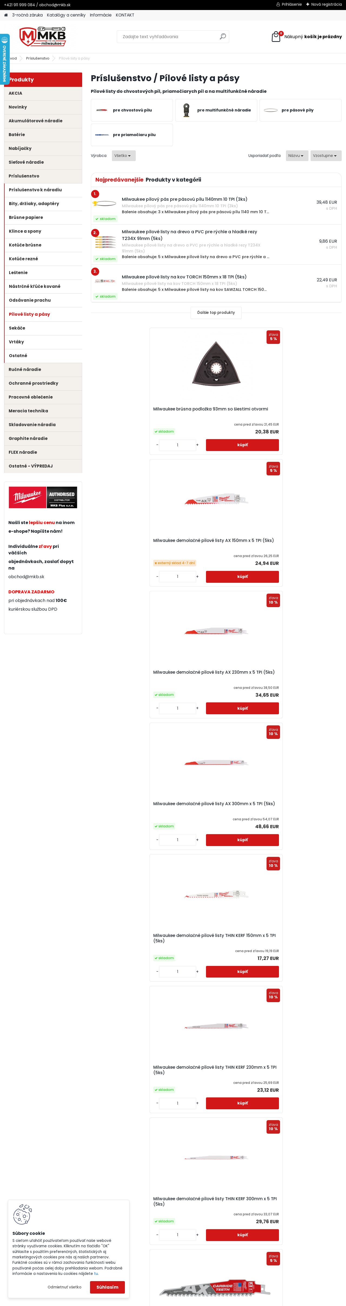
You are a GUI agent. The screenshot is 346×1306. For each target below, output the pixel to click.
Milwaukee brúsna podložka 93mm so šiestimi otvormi (126, 411)
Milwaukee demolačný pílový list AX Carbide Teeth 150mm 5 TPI (214, 675)
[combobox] (297, 155)
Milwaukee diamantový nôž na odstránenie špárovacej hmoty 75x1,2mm (297, 809)
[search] (223, 38)
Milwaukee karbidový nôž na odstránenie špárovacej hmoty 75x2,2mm (213, 944)
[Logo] (41, 36)
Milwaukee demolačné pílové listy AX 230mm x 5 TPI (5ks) (299, 411)
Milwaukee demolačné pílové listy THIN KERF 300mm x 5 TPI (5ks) (132, 675)
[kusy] (110, 445)
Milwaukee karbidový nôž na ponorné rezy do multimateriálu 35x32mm (297, 944)
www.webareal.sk (195, 1301)
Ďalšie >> (250, 1139)
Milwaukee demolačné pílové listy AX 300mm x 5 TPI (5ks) (132, 543)
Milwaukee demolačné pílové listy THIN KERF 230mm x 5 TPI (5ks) (299, 543)
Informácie (101, 15)
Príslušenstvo (37, 58)
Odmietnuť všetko (64, 1287)
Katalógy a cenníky (66, 15)
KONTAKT (125, 15)
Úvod (12, 58)
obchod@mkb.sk (26, 577)
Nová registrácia (326, 4)
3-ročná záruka (27, 15)
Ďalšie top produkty (216, 312)
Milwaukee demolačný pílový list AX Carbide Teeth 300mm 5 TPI (131, 807)
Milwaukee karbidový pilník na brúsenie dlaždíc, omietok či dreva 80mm (211, 1079)
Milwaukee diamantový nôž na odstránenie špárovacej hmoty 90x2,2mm (213, 809)
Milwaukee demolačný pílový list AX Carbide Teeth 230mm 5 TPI (298, 675)
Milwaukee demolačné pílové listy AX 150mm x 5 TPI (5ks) (215, 411)
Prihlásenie (292, 4)
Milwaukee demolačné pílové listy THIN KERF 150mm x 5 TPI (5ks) (215, 543)
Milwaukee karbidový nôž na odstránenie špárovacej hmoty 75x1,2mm (129, 944)
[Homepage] (6, 15)
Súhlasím (107, 1287)
